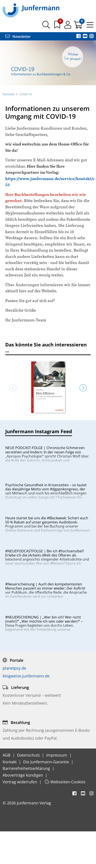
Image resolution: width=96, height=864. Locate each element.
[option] (48, 62)
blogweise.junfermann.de (26, 675)
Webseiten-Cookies (65, 781)
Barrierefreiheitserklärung (27, 768)
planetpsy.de (14, 668)
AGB (7, 755)
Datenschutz (29, 755)
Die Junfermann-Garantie (46, 761)
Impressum (57, 755)
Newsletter (18, 36)
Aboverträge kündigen (23, 775)
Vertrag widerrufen (20, 781)
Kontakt (10, 761)
